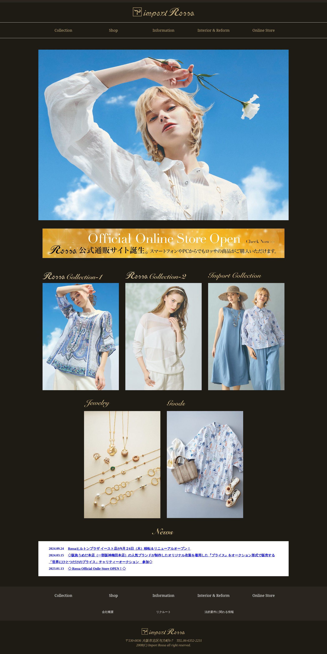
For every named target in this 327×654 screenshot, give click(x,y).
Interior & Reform (213, 30)
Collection (63, 30)
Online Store (264, 30)
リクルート (163, 612)
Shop (113, 30)
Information (164, 30)
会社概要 (108, 612)
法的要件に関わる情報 (219, 612)
